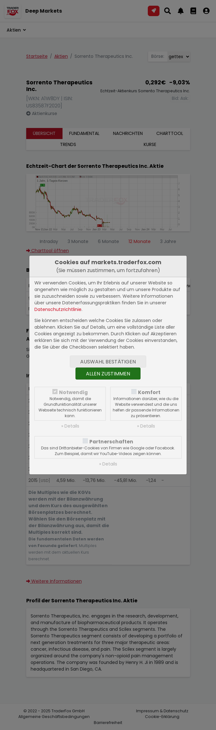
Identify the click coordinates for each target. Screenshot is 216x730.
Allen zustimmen (108, 373)
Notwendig (73, 392)
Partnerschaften (111, 441)
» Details (70, 426)
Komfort (149, 392)
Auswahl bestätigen (108, 361)
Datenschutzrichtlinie (57, 309)
